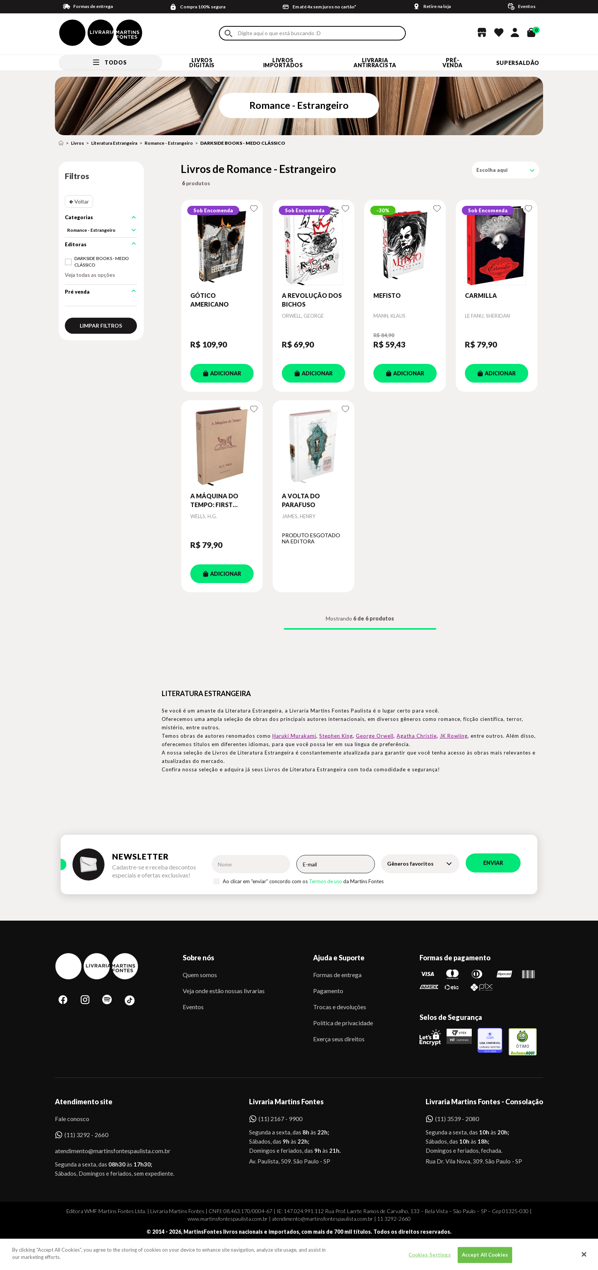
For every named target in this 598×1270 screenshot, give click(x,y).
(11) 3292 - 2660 (86, 1134)
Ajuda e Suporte (339, 957)
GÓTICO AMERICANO (209, 299)
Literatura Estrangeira (114, 143)
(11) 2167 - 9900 (280, 1118)
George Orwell (375, 736)
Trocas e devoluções (339, 1006)
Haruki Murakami (294, 736)
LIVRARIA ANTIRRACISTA (375, 63)
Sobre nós (198, 957)
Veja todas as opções (90, 274)
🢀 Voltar (79, 201)
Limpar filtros (101, 325)
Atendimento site (84, 1101)
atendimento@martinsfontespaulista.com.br (106, 1150)
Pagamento (328, 990)
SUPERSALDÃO (517, 62)
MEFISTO (387, 295)
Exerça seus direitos (339, 1038)
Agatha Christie (417, 736)
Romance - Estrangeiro (169, 143)
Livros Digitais (201, 63)
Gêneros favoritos (410, 863)
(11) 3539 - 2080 (457, 1118)
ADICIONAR (222, 373)
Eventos (193, 1006)
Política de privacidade (343, 1022)
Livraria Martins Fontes (286, 1101)
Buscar (228, 33)
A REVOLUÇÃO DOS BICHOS (312, 299)
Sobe (70, 1252)
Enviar (493, 863)
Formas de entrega (337, 974)
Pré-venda (452, 63)
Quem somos (200, 974)
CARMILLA (481, 295)
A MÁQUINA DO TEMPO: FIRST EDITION (214, 500)
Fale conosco (72, 1118)
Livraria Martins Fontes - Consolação (484, 1101)
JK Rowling (454, 736)
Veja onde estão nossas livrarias (224, 990)
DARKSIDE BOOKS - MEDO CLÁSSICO (242, 143)
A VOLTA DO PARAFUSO (301, 500)
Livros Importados (283, 63)
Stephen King (336, 736)
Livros (77, 143)
